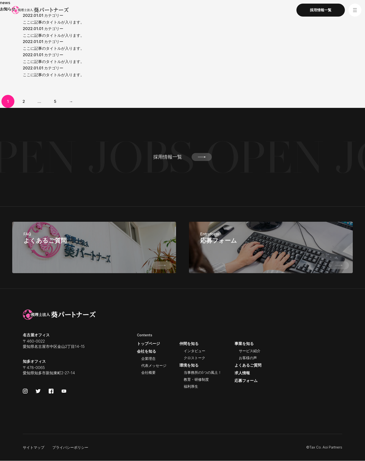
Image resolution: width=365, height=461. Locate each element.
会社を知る (146, 351)
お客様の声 (248, 358)
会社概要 (148, 372)
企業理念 (148, 359)
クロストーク (194, 358)
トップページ (148, 343)
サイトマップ (33, 447)
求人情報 (242, 372)
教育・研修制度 (196, 379)
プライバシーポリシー (70, 447)
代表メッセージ (153, 365)
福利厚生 (191, 386)
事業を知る (244, 343)
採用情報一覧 (182, 157)
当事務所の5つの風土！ (203, 372)
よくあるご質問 (248, 365)
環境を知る (189, 365)
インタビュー (194, 351)
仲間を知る (189, 343)
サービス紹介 (249, 351)
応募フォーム (246, 380)
